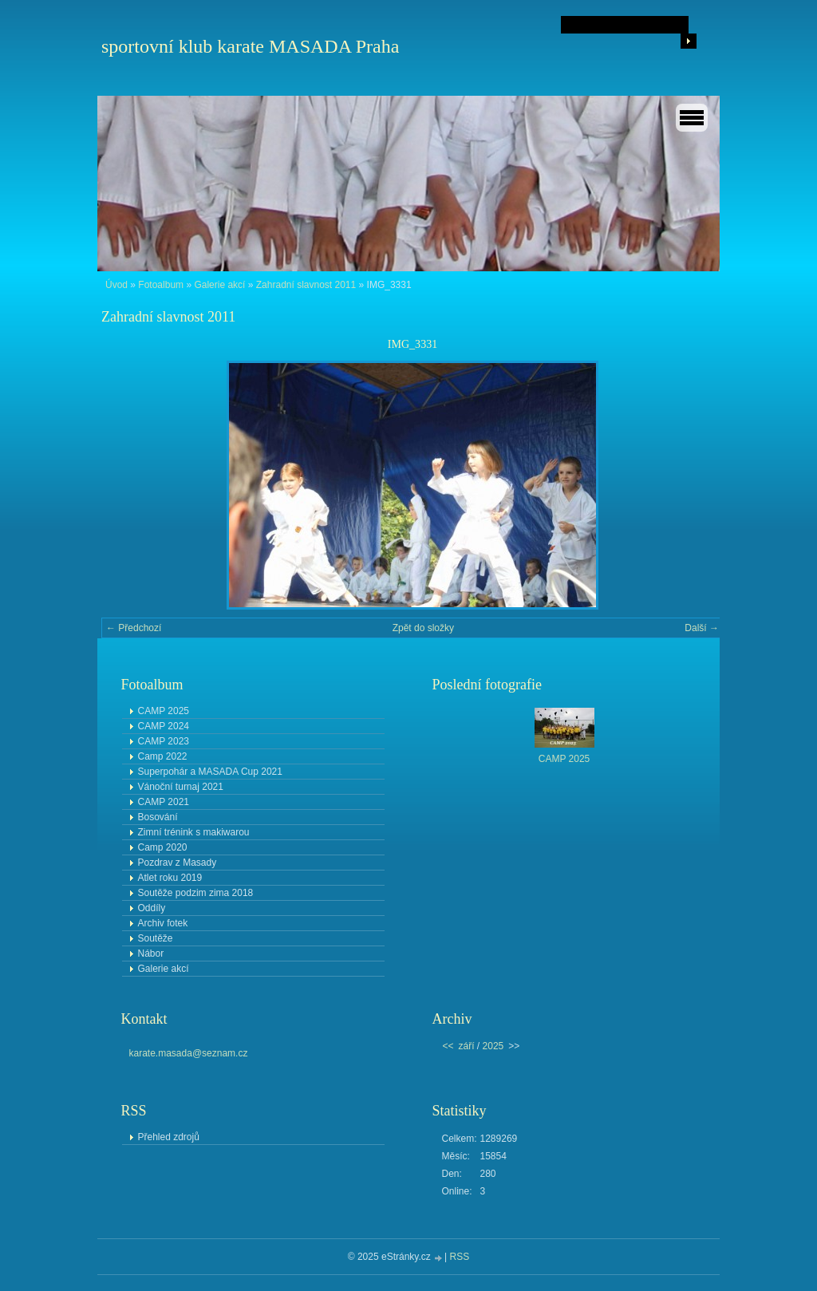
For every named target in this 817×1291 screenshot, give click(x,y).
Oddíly (152, 908)
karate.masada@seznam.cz (188, 1053)
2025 (493, 1046)
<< (448, 1046)
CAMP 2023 (163, 741)
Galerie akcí (219, 284)
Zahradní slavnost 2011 (306, 284)
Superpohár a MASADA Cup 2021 (210, 771)
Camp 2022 (162, 756)
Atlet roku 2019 (170, 877)
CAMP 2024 (163, 726)
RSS (460, 1256)
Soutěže (155, 938)
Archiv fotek (163, 923)
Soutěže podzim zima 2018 (196, 892)
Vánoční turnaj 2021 (180, 786)
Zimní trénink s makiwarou (194, 832)
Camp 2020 (162, 847)
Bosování (158, 817)
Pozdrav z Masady (177, 862)
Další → (702, 628)
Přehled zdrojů (168, 1137)
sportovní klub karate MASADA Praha (250, 46)
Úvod (116, 284)
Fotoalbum (161, 284)
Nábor (151, 953)
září (467, 1046)
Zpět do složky (423, 628)
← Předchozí (133, 628)
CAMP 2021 (163, 801)
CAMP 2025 (163, 711)
